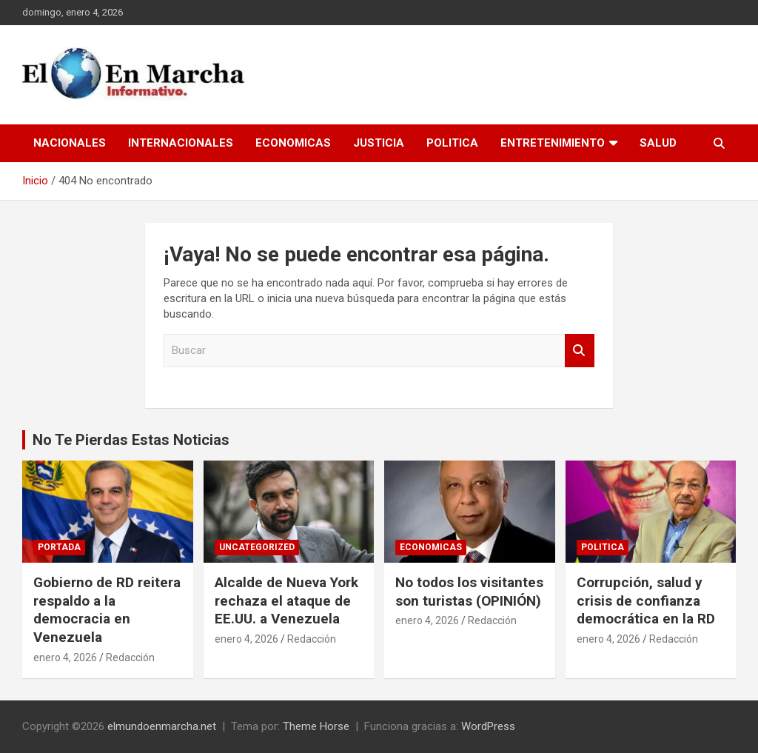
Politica (452, 143)
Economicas (293, 143)
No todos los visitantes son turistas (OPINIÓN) (469, 591)
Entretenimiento (552, 143)
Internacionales (180, 143)
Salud (658, 143)
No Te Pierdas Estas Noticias (131, 440)
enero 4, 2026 (65, 657)
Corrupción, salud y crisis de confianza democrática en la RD (646, 600)
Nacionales (69, 143)
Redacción (130, 657)
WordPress (488, 726)
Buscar (579, 350)
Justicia (378, 143)
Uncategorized (257, 547)
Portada (59, 547)
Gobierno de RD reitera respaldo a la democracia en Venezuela (107, 610)
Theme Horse (316, 726)
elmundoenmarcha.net (161, 726)
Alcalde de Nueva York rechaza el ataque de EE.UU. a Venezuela (286, 600)
